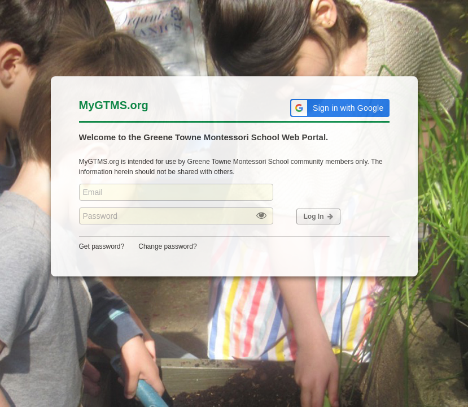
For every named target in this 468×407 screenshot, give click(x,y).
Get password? (102, 246)
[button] (339, 108)
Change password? (167, 246)
